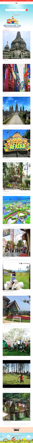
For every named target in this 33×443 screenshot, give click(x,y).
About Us (3, 0)
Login (27, 0)
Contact (15, 0)
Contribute (13, 0)
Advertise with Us (10, 0)
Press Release (6, 0)
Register (29, 0)
